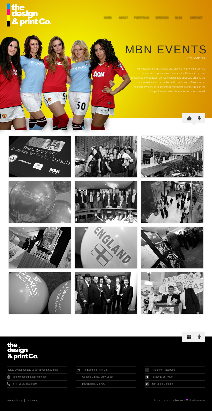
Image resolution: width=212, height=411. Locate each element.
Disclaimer (33, 400)
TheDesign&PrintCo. (178, 400)
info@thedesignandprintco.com (30, 376)
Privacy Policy (14, 400)
